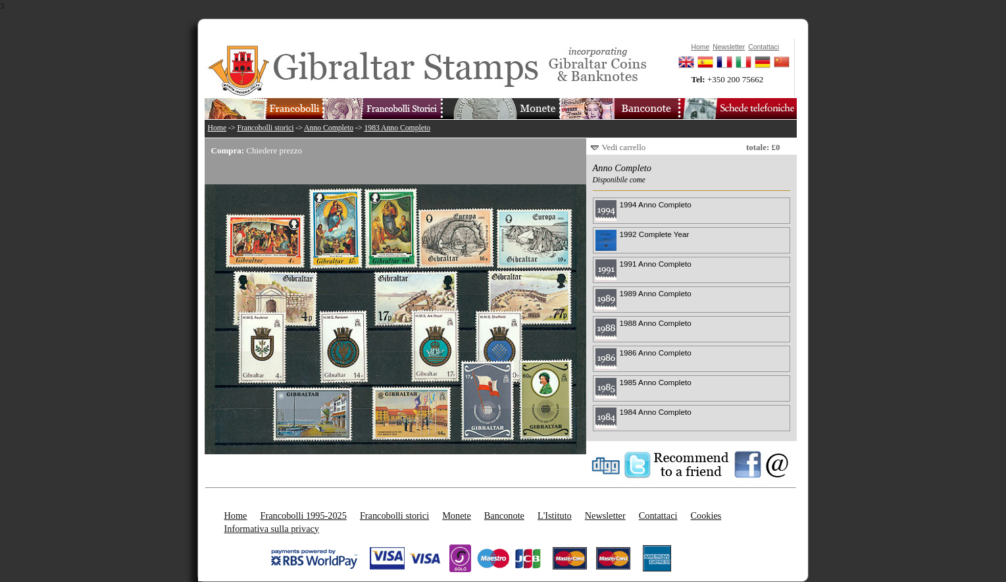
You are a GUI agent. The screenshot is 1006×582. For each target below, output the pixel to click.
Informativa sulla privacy (272, 528)
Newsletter (605, 515)
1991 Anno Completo (656, 263)
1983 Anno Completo (397, 128)
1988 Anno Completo (656, 323)
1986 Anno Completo (656, 352)
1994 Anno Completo (656, 204)
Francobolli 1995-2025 (303, 515)
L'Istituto (555, 515)
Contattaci (658, 515)
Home (217, 128)
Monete (456, 515)
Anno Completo (328, 128)
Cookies (705, 515)
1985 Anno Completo (656, 382)
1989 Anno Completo (656, 293)
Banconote (504, 515)
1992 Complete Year (655, 234)
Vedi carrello (624, 147)
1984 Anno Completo (656, 412)
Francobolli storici (265, 128)
